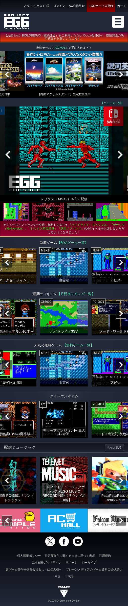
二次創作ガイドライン (47, 562)
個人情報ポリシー (29, 555)
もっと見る (114, 447)
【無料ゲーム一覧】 (78, 345)
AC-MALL (61, 48)
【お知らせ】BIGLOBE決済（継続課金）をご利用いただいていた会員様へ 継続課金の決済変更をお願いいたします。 (64, 37)
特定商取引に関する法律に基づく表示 (70, 555)
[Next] (121, 75)
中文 (58, 576)
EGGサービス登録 (101, 6)
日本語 (68, 576)
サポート (71, 562)
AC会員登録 (77, 6)
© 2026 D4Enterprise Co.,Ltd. (64, 600)
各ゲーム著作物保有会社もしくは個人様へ (34, 569)
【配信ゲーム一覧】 (72, 243)
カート (121, 6)
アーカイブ (88, 562)
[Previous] (7, 75)
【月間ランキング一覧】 (76, 294)
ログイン (59, 6)
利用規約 (105, 555)
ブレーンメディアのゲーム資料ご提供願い (94, 569)
